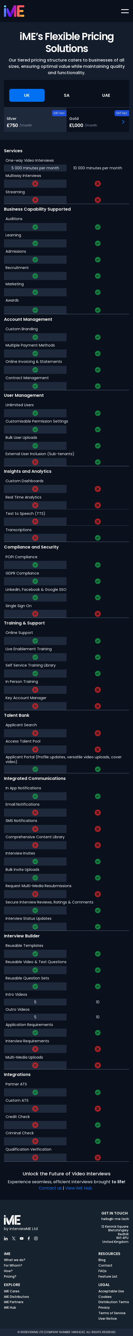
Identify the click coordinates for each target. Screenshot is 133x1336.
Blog (102, 1260)
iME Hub (10, 1307)
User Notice (107, 1318)
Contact (105, 1265)
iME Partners (13, 1302)
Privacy (104, 1307)
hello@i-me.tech (115, 1219)
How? (8, 1271)
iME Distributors (16, 1296)
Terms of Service (112, 1313)
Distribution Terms (113, 1302)
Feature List (107, 1276)
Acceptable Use (111, 1291)
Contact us (50, 1188)
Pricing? (10, 1276)
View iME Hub (79, 1188)
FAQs (102, 1271)
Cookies (105, 1296)
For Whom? (13, 1265)
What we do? (14, 1260)
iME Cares (12, 1291)
